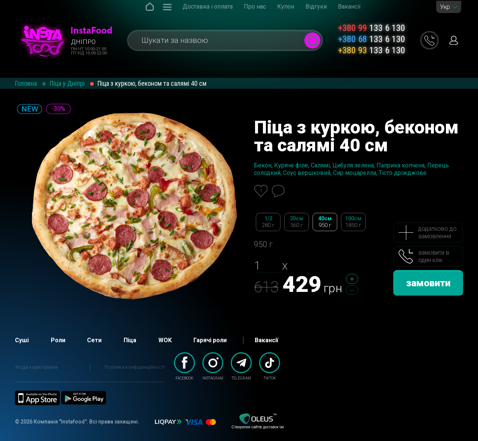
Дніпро (83, 41)
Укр (445, 7)
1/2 (268, 222)
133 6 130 (371, 28)
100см (353, 222)
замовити (428, 283)
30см (296, 222)
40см (325, 222)
